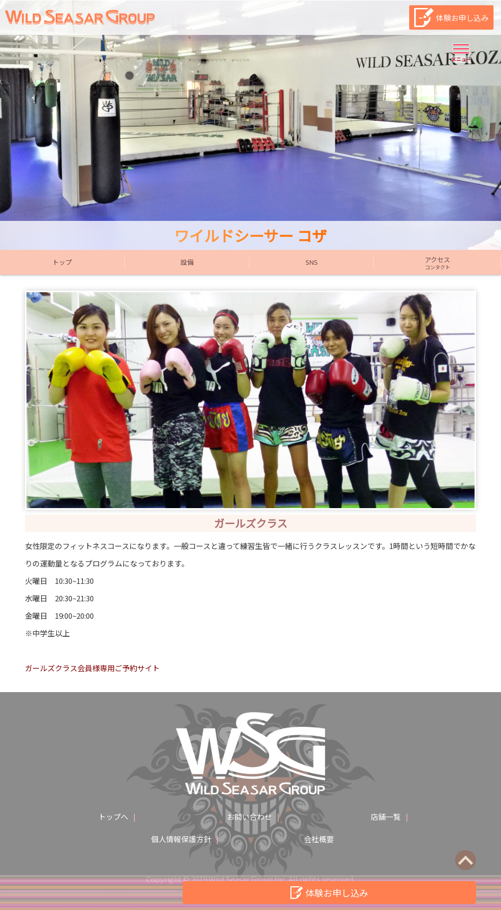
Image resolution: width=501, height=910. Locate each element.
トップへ (113, 816)
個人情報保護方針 (181, 839)
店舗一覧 (386, 816)
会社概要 (319, 839)
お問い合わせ (249, 816)
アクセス (437, 263)
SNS (311, 262)
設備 (187, 262)
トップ (62, 262)
